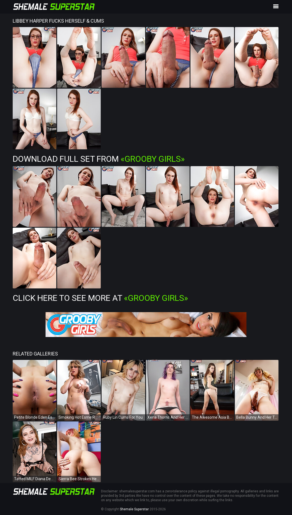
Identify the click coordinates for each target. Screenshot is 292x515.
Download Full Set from (99, 159)
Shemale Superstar (134, 509)
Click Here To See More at (100, 298)
